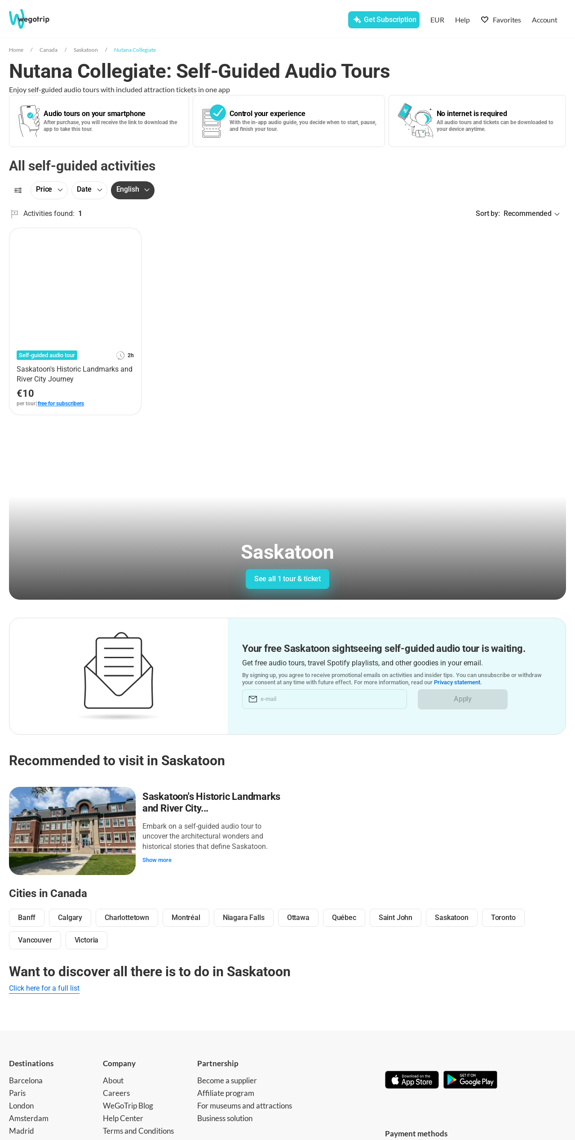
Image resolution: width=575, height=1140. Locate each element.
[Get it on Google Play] (470, 1080)
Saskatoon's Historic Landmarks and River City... (212, 801)
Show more (157, 859)
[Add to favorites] (129, 238)
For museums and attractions (244, 1104)
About (113, 1079)
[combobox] (165, 21)
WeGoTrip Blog (128, 1104)
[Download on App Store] (412, 1080)
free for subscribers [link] (61, 403)
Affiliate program (225, 1092)
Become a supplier (227, 1079)
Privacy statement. (458, 682)
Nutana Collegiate (135, 49)
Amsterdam (29, 1117)
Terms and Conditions (138, 1130)
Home (16, 49)
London (21, 1104)
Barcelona (26, 1079)
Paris (17, 1092)
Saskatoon (86, 49)
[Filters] (18, 190)
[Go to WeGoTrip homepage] (39, 19)
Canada (49, 49)
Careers (116, 1092)
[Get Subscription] (384, 20)
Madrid (21, 1130)
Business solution (224, 1117)
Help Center (123, 1117)
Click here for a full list (44, 987)
